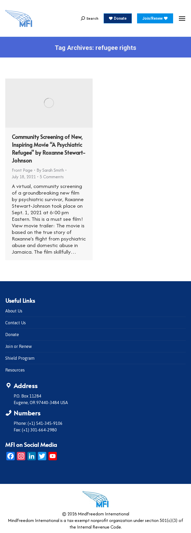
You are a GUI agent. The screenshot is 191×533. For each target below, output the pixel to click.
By (50, 170)
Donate (12, 334)
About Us (13, 311)
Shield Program (19, 358)
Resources (15, 370)
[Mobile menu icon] (182, 18)
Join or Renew (18, 346)
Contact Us (15, 322)
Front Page (22, 170)
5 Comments (52, 177)
